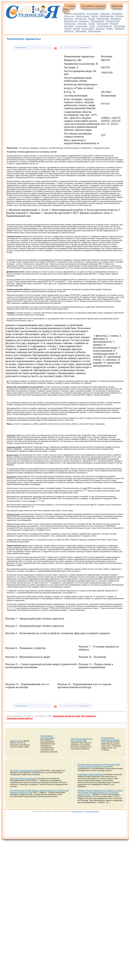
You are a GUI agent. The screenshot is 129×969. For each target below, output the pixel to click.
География (116, 13)
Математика (103, 18)
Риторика (69, 26)
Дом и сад (69, 16)
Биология (105, 13)
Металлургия (70, 21)
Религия (114, 23)
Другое (94, 16)
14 (75, 47)
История (119, 16)
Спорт (92, 26)
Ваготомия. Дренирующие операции (25, 770)
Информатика (107, 16)
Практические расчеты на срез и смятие (81, 740)
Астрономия (92, 13)
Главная (70, 6)
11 (61, 47)
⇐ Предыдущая (20, 47)
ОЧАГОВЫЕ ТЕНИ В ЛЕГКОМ (90, 774)
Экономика (80, 31)
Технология (119, 26)
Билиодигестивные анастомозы (23, 778)
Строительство (104, 26)
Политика (82, 23)
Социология (81, 26)
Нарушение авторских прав (66, 716)
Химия (109, 28)
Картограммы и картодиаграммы (47, 737)
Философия (88, 28)
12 (66, 47)
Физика (76, 28)
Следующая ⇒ (84, 47)
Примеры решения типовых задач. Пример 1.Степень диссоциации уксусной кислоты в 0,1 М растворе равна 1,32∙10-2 (100, 792)
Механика (84, 21)
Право (92, 23)
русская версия (76, 811)
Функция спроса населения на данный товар (110, 740)
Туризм (67, 28)
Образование (97, 21)
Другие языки (83, 16)
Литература (81, 18)
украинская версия (91, 811)
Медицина (116, 18)
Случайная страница (93, 6)
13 (71, 47)
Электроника (94, 31)
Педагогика (69, 23)
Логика (91, 18)
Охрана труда (112, 21)
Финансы (100, 28)
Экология (68, 31)
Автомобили (78, 13)
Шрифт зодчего (16, 741)
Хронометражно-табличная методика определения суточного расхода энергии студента (99, 765)
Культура (68, 18)
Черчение (119, 28)
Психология (102, 23)
